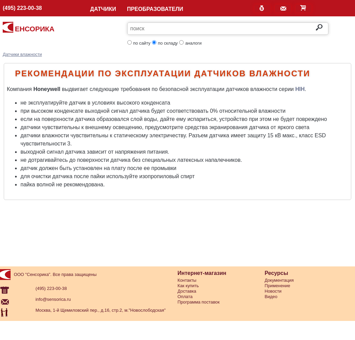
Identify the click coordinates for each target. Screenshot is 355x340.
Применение (277, 285)
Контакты (187, 280)
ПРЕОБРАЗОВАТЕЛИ (155, 9)
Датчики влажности (22, 54)
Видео (271, 296)
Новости (273, 291)
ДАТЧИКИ (103, 9)
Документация (279, 280)
